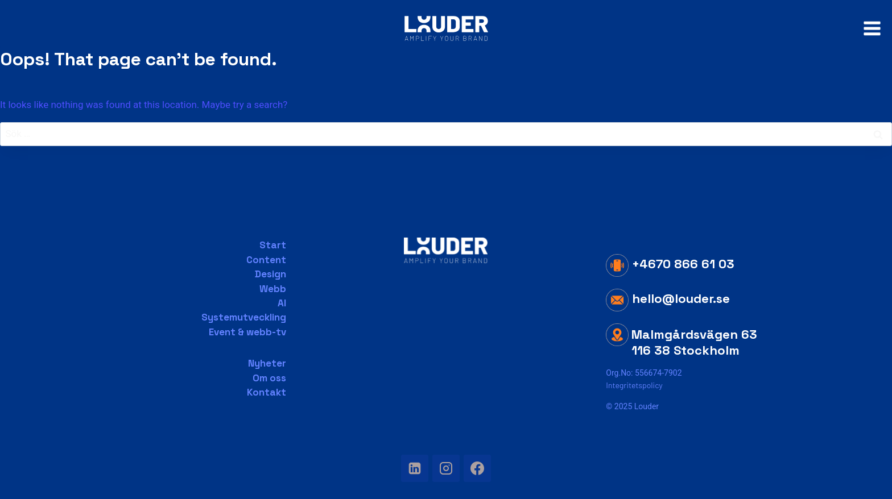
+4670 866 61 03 (670, 264)
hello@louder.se (668, 298)
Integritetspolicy (634, 385)
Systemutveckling (243, 317)
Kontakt (266, 392)
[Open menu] (871, 28)
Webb (272, 288)
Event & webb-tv (247, 332)
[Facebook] (477, 468)
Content (266, 259)
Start (272, 245)
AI (282, 303)
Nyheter (267, 363)
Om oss (269, 378)
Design (270, 274)
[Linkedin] (414, 468)
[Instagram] (446, 468)
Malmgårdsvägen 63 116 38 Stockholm (694, 342)
